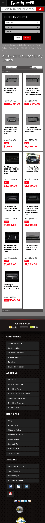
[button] (22, 9)
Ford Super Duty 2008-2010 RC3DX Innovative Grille (31, 169)
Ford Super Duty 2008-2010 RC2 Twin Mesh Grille (32, 130)
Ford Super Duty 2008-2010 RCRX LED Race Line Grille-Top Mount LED (31, 210)
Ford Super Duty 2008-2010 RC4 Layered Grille (31, 248)
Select (26, 38)
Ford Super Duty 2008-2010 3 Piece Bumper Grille (12, 287)
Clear (18, 38)
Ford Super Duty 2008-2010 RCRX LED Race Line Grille (12, 208)
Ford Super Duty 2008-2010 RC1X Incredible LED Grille (10, 131)
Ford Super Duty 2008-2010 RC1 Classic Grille (10, 90)
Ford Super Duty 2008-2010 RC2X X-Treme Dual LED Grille (11, 170)
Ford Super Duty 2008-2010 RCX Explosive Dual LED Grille (11, 248)
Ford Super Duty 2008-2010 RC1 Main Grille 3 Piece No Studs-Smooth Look (32, 91)
